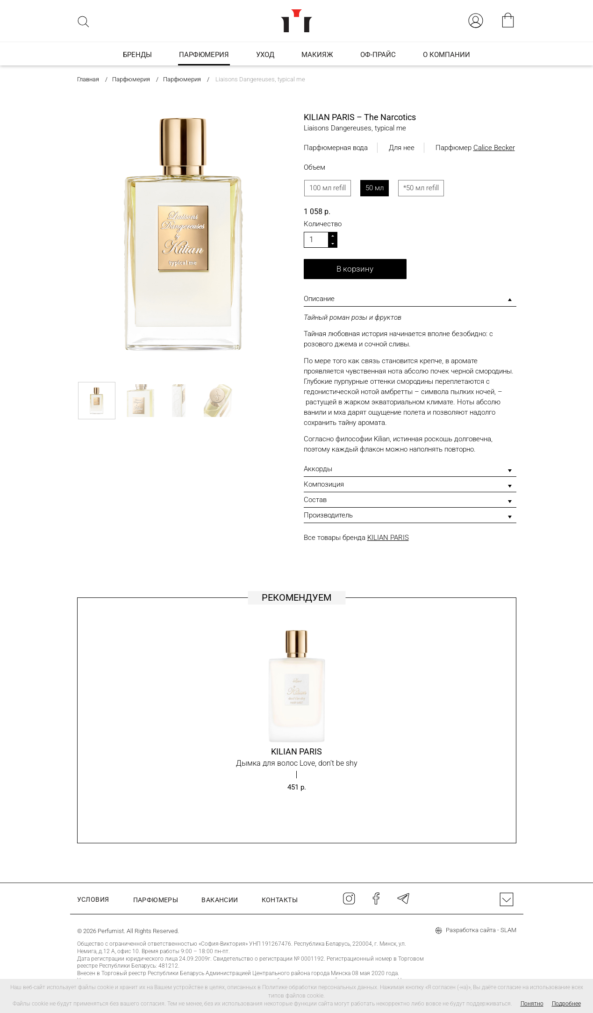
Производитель (328, 515)
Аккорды (318, 469)
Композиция (324, 484)
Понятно (532, 1003)
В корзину (354, 268)
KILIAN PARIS (388, 537)
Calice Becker (494, 148)
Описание (319, 299)
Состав (315, 500)
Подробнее (566, 1003)
